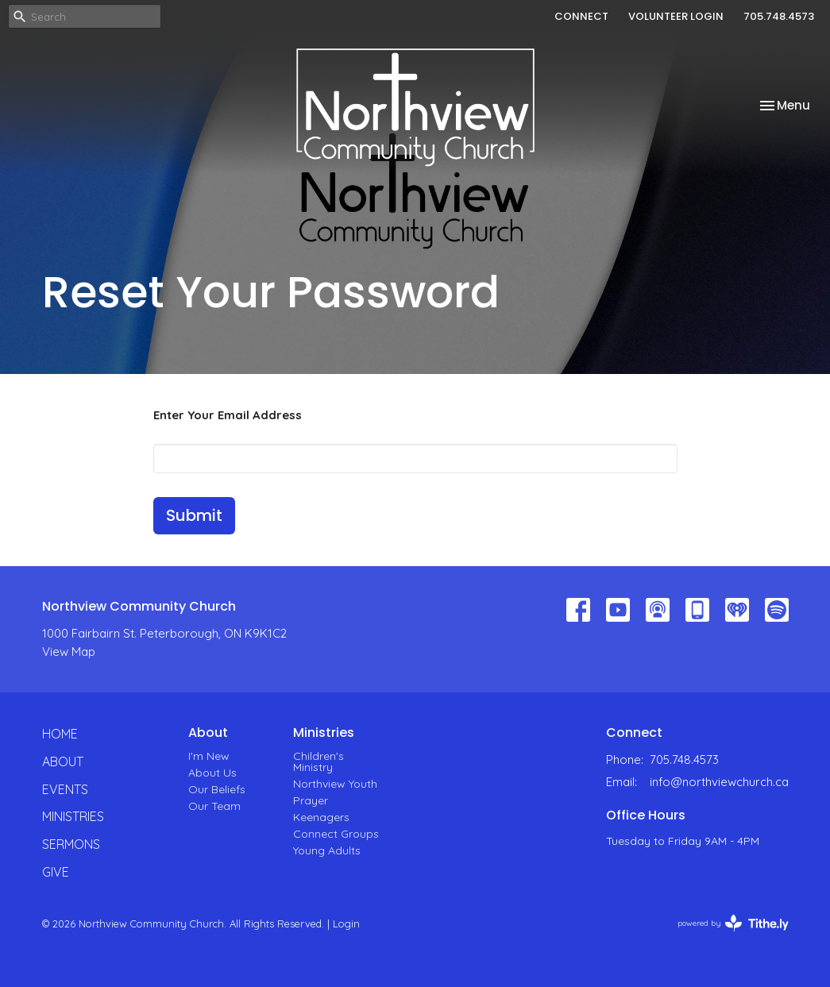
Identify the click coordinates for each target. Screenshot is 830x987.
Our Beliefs (216, 789)
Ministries (73, 816)
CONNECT (581, 16)
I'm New (209, 756)
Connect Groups (336, 834)
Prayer (310, 800)
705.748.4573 (778, 16)
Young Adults (327, 850)
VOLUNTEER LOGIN (676, 16)
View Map (68, 651)
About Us (212, 772)
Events (65, 789)
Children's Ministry (318, 761)
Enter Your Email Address (227, 414)
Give (55, 872)
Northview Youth (335, 784)
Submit (194, 515)
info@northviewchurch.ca (719, 781)
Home (60, 734)
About (62, 761)
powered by (733, 923)
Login (346, 923)
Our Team (214, 806)
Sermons (71, 844)
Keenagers (321, 817)
